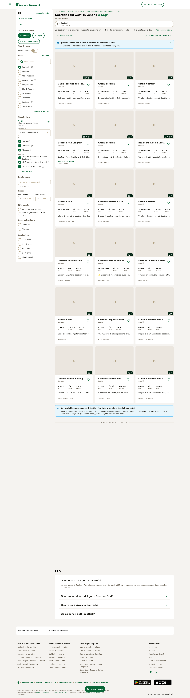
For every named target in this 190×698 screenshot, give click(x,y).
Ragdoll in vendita (56, 654)
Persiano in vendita (56, 664)
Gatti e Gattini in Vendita (59, 644)
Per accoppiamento (29, 41)
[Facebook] (151, 672)
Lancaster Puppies (99, 682)
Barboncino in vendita (26, 650)
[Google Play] (142, 682)
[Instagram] (156, 672)
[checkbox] (19, 67)
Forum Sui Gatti (86, 661)
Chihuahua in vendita (26, 647)
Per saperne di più (164, 30)
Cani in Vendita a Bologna (90, 654)
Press (151, 657)
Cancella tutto (42, 13)
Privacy (152, 650)
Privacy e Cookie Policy (59, 692)
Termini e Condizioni (157, 661)
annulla (45, 56)
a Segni (103, 15)
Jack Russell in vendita (27, 664)
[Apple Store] (163, 682)
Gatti (21, 24)
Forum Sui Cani (86, 657)
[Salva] (88, 84)
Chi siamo (153, 647)
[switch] (34, 51)
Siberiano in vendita (57, 668)
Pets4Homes (27, 682)
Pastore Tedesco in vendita (29, 657)
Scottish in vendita (56, 661)
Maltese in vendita (25, 668)
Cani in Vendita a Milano (89, 647)
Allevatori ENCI (155, 664)
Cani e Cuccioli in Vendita (28, 644)
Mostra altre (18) (41, 111)
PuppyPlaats (50, 682)
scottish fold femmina (28, 631)
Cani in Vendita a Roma (89, 650)
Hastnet (39, 682)
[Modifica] (48, 122)
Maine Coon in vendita (58, 647)
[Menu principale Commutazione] (10, 4)
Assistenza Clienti (156, 654)
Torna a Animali (26, 18)
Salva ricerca (64, 35)
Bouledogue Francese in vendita (31, 661)
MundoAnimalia (65, 682)
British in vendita (55, 650)
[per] (45, 198)
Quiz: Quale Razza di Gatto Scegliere (91, 671)
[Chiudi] (171, 43)
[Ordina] (158, 35)
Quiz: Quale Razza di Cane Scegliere (90, 665)
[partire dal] (27, 198)
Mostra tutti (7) (28, 171)
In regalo (38, 35)
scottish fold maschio (58, 631)
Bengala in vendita (56, 657)
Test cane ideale (156, 668)
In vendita (24, 35)
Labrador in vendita (25, 654)
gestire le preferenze (92, 692)
